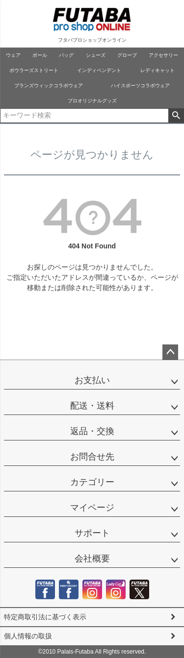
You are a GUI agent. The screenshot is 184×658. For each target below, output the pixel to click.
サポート (92, 533)
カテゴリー (92, 482)
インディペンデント (99, 70)
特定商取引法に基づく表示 (45, 617)
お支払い (92, 380)
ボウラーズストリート (33, 70)
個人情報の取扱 (28, 636)
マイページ (92, 507)
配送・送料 (92, 406)
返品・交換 (92, 431)
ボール (39, 55)
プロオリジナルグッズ (92, 100)
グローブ (127, 55)
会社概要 (92, 558)
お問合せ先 (92, 457)
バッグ (66, 55)
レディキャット (157, 70)
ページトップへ (170, 352)
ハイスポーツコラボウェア (140, 85)
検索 (176, 115)
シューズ (95, 55)
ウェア (13, 55)
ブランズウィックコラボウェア (48, 85)
